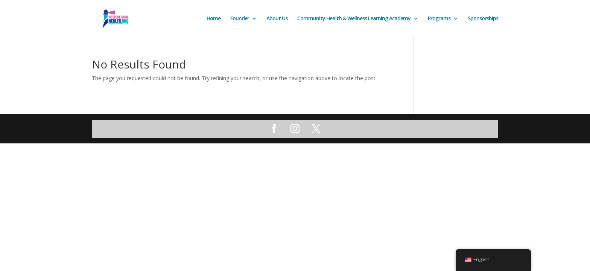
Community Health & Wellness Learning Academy (354, 19)
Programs (439, 19)
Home (213, 19)
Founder (239, 19)
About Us (276, 19)
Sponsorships (483, 19)
